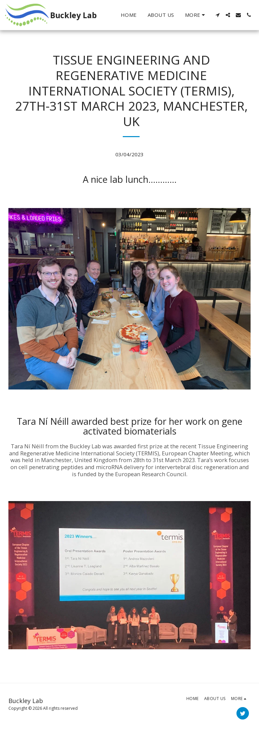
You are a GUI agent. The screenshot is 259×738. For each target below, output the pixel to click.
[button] (217, 14)
